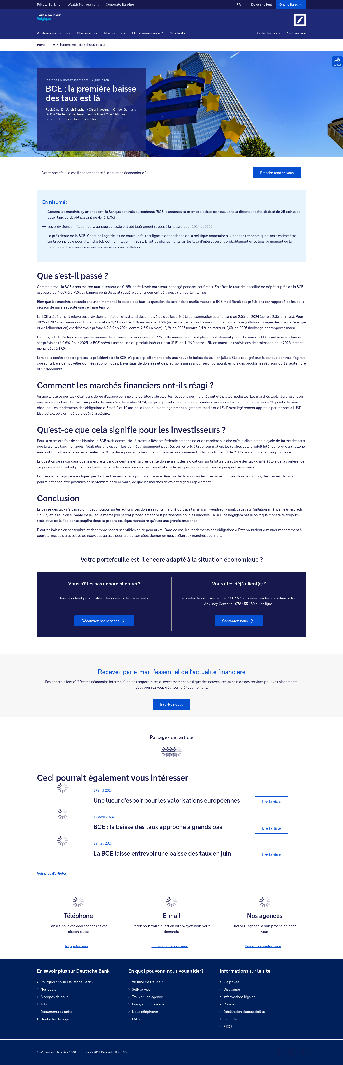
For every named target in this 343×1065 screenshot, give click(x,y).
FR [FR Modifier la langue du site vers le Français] (239, 4)
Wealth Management (83, 4)
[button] (87, 34)
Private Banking (49, 4)
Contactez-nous (267, 33)
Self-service (296, 33)
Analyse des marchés (53, 33)
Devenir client (261, 4)
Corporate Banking (120, 4)
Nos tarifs (177, 33)
